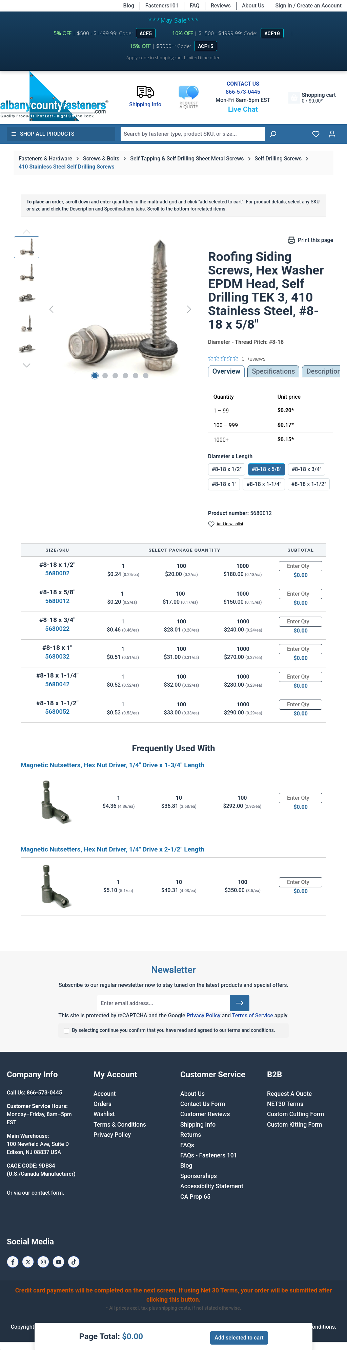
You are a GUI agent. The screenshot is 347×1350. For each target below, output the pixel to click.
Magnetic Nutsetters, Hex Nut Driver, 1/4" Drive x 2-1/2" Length (112, 849)
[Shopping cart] (312, 98)
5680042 (57, 684)
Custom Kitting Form (294, 1124)
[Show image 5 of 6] (135, 375)
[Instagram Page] (43, 1262)
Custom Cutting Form (295, 1114)
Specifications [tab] (273, 371)
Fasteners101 (162, 5)
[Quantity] (300, 566)
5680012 (57, 600)
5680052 (57, 711)
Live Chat (243, 109)
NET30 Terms (285, 1104)
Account (105, 1093)
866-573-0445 (243, 92)
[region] (104, 309)
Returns (190, 1134)
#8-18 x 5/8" (267, 469)
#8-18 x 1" (224, 484)
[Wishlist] (316, 134)
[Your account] (332, 134)
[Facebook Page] (13, 1262)
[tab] (323, 371)
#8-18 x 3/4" (307, 469)
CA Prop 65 (195, 1196)
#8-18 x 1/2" (227, 469)
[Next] (189, 309)
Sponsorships (198, 1176)
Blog (128, 5)
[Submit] (239, 1003)
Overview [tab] (226, 371)
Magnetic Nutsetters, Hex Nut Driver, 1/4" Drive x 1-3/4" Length (112, 765)
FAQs (187, 1145)
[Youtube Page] (58, 1262)
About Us (253, 5)
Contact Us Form (202, 1104)
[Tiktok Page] (74, 1262)
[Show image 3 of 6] (115, 375)
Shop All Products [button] (42, 134)
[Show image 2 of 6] (105, 375)
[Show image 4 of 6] (125, 375)
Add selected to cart (239, 1337)
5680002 (57, 573)
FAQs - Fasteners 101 (208, 1155)
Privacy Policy (203, 1015)
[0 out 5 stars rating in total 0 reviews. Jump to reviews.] (237, 358)
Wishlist (104, 1114)
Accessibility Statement (211, 1186)
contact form (47, 1193)
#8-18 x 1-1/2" (308, 484)
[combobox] (193, 134)
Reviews (221, 5)
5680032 (57, 656)
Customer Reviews (205, 1114)
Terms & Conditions (120, 1124)
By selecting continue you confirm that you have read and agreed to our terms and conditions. (173, 1030)
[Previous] (51, 309)
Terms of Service (252, 1015)
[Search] (273, 134)
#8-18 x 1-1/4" (263, 484)
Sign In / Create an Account (308, 5)
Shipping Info (198, 1124)
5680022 (57, 628)
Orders (102, 1104)
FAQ (195, 5)
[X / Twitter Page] (28, 1262)
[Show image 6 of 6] (145, 375)
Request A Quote (289, 1093)
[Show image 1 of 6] (95, 375)
